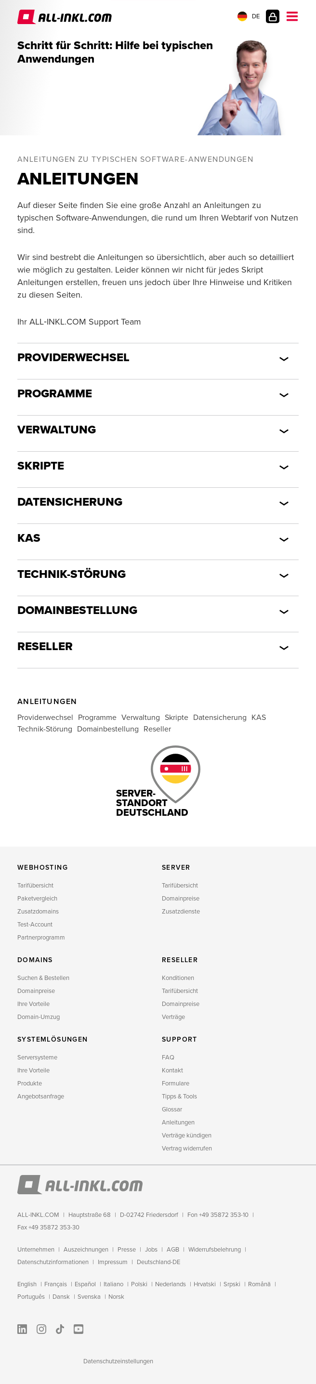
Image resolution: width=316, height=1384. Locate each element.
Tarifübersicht (35, 885)
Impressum (113, 1262)
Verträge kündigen (186, 1135)
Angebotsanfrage (40, 1096)
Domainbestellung (77, 610)
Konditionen (178, 978)
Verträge (173, 1017)
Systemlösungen (52, 1039)
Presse (127, 1249)
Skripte (40, 466)
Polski (139, 1284)
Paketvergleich (37, 898)
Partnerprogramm (41, 937)
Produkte (29, 1083)
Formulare (175, 1083)
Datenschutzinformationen (53, 1262)
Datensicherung (69, 502)
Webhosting (42, 867)
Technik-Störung (71, 574)
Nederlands (170, 1284)
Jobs (151, 1249)
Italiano (113, 1284)
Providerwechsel (73, 358)
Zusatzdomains (38, 911)
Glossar (172, 1109)
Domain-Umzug (38, 1017)
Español (85, 1284)
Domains (35, 960)
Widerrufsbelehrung (214, 1249)
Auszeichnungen (86, 1249)
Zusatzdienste (181, 911)
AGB (173, 1249)
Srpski (232, 1284)
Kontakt (172, 1070)
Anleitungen (178, 1122)
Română (259, 1284)
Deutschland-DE (158, 1262)
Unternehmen (35, 1249)
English (27, 1284)
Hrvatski (205, 1284)
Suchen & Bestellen (43, 978)
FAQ (168, 1057)
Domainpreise (180, 898)
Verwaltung (56, 430)
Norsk (116, 1297)
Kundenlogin (272, 16)
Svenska (89, 1297)
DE (248, 16)
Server (176, 867)
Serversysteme (37, 1057)
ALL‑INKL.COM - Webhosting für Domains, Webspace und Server (64, 17)
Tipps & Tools (179, 1096)
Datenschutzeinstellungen (118, 1361)
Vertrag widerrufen (187, 1148)
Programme (54, 394)
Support (180, 1039)
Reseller (45, 646)
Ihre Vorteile (33, 1004)
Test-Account (35, 924)
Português (31, 1297)
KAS (28, 538)
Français (55, 1284)
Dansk (61, 1297)
